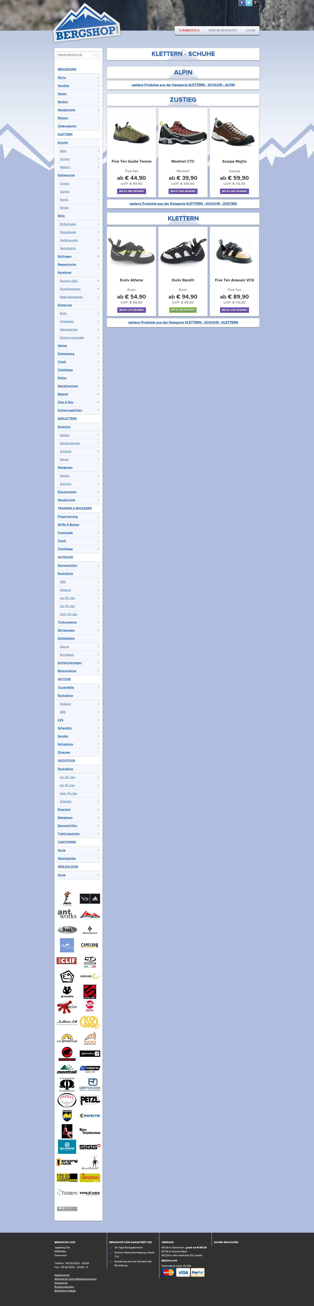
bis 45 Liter (67, 606)
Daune (64, 647)
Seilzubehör (68, 248)
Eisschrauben (67, 492)
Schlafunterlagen (70, 663)
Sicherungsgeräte (72, 337)
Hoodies (63, 86)
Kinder (64, 208)
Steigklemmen (68, 386)
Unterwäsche (67, 126)
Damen (65, 191)
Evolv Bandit (183, 280)
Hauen (64, 459)
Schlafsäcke (66, 638)
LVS (60, 720)
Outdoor (65, 557)
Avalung (65, 590)
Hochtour (66, 760)
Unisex (64, 183)
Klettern (65, 134)
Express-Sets (69, 281)
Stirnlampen (66, 630)
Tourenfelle (66, 687)
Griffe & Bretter (68, 525)
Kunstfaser (67, 655)
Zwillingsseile (69, 240)
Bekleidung (67, 69)
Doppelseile (68, 232)
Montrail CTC (183, 162)
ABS (63, 582)
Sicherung (65, 305)
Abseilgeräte (67, 858)
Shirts (62, 77)
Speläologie (68, 867)
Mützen (63, 118)
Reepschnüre (67, 264)
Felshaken (67, 321)
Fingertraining (68, 516)
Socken (63, 102)
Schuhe (63, 143)
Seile (61, 216)
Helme (62, 346)
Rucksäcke (65, 573)
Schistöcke (65, 744)
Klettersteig (66, 354)
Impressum (61, 1283)
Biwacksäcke (67, 671)
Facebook (242, 3)
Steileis (65, 435)
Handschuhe (66, 110)
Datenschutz (62, 1275)
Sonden (63, 736)
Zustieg (65, 159)
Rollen (62, 378)
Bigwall (63, 394)
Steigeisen (65, 467)
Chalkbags (65, 370)
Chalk (62, 362)
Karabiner (65, 272)
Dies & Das (65, 402)
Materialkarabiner (71, 297)
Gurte (62, 850)
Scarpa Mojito (234, 162)
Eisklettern (67, 418)
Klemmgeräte (69, 329)
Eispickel (64, 427)
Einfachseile (68, 224)
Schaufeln (65, 728)
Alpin (63, 151)
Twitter (249, 3)
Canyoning (67, 842)
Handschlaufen (70, 443)
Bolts (63, 313)
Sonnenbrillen (67, 565)
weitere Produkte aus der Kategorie (183, 85)
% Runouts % (189, 30)
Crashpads (65, 533)
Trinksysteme (67, 622)
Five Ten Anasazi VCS (234, 280)
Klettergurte (66, 175)
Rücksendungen (64, 1287)
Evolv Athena (131, 280)
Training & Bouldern (75, 508)
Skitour (64, 679)
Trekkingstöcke (69, 834)
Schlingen (65, 256)
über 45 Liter (68, 614)
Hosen (62, 94)
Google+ (256, 3)
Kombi (64, 199)
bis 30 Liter (67, 598)
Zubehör (66, 451)
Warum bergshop (222, 30)
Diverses (64, 752)
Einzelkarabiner (70, 289)
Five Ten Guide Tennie (132, 162)
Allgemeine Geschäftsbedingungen (76, 1279)
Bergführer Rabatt (65, 1290)
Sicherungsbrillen (70, 410)
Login (250, 30)
